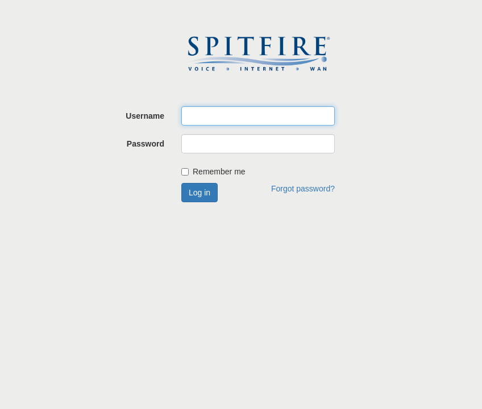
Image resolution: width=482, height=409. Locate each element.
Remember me (213, 171)
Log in (199, 192)
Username (145, 115)
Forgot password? (303, 188)
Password (145, 143)
